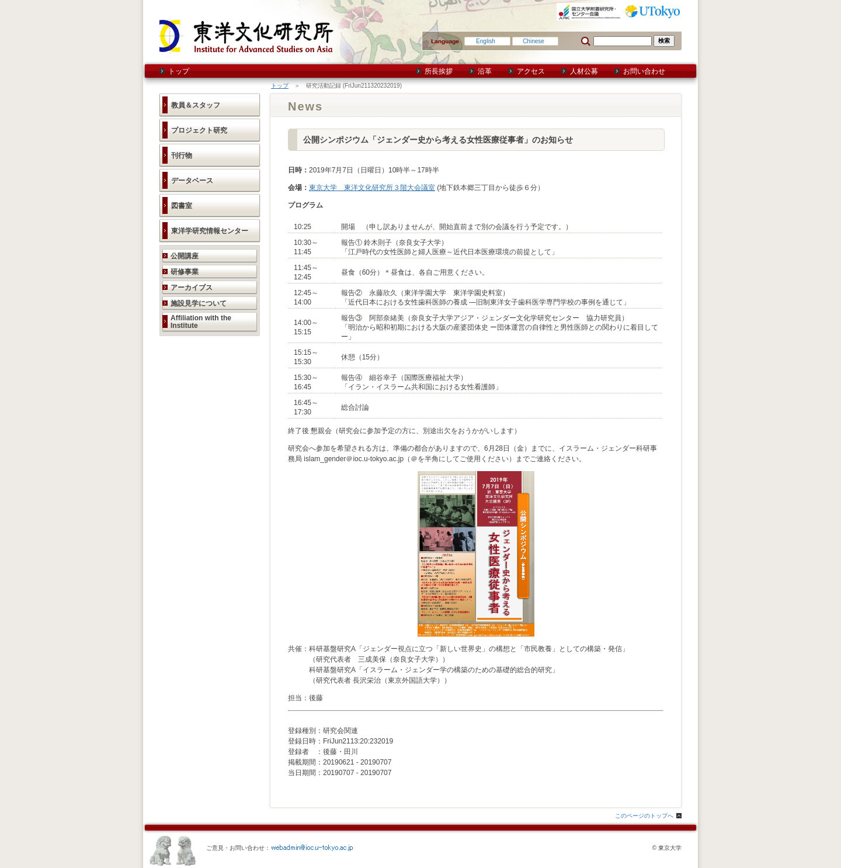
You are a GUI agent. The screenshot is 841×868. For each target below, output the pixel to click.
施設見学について (199, 303)
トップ (178, 71)
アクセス (531, 71)
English (485, 41)
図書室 (181, 206)
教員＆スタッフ (195, 105)
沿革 (485, 71)
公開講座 (185, 256)
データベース (192, 181)
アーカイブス (192, 287)
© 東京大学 (667, 848)
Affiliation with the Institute (201, 322)
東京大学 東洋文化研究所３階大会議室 (372, 188)
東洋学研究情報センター (209, 231)
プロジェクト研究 (199, 130)
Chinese (533, 41)
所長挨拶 (439, 71)
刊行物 (181, 155)
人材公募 (584, 71)
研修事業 (185, 272)
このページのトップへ (644, 815)
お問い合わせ (644, 71)
